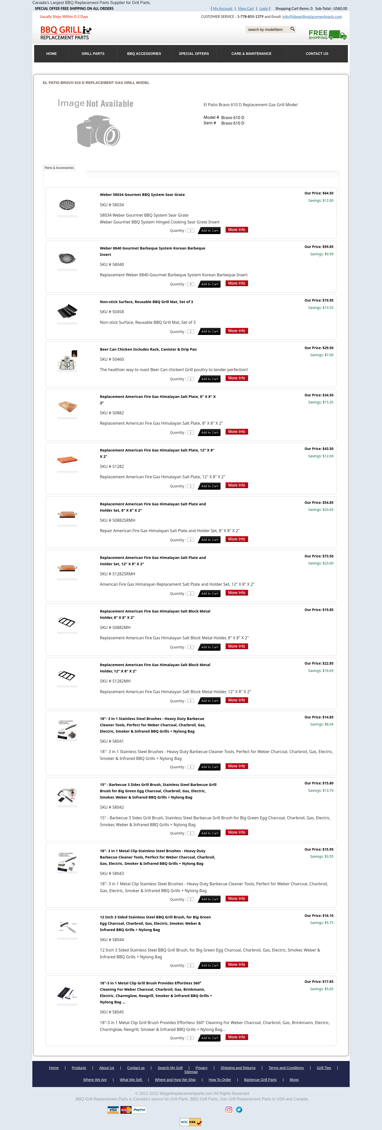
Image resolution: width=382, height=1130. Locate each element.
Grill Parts (93, 54)
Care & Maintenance (251, 54)
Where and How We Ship (175, 1080)
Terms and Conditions (286, 1068)
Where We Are (95, 1080)
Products (79, 1068)
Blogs (294, 1080)
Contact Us (317, 54)
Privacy (201, 1068)
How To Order (220, 1080)
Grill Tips (324, 1068)
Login (263, 8)
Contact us (136, 1068)
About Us (106, 1068)
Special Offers (194, 54)
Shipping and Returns (238, 1068)
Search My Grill (170, 1068)
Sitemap (191, 1072)
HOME (51, 54)
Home (54, 1068)
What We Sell (131, 1080)
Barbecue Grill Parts (260, 1080)
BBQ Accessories (144, 54)
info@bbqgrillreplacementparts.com (312, 16)
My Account (223, 8)
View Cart (246, 8)
